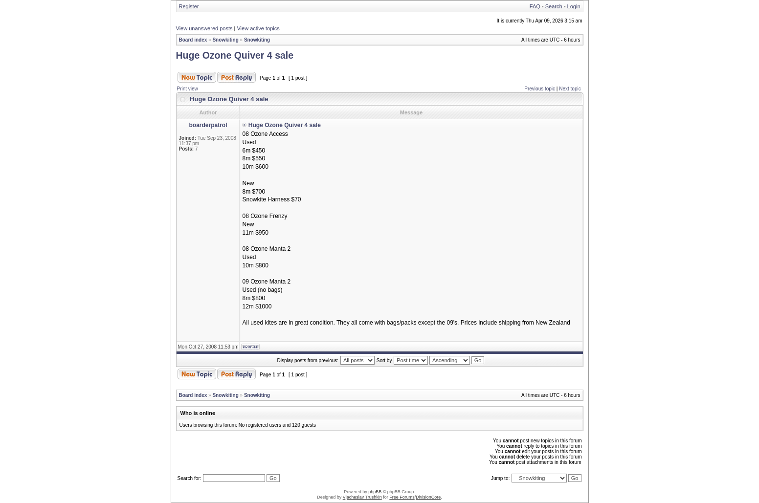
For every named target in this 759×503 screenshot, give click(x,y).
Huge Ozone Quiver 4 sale (235, 55)
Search (553, 6)
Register (189, 6)
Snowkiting (225, 40)
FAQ (535, 6)
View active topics (258, 28)
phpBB (374, 491)
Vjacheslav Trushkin (362, 497)
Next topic (569, 88)
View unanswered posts (204, 28)
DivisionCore (428, 497)
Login (573, 6)
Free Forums (402, 497)
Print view (187, 88)
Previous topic (539, 88)
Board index (193, 40)
